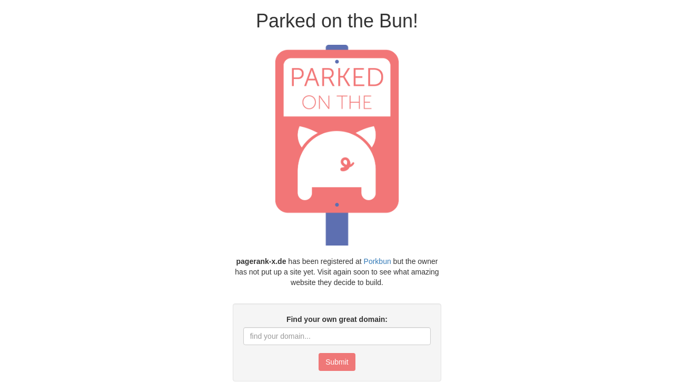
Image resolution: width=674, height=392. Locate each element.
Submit (337, 362)
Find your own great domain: (337, 319)
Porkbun (377, 261)
